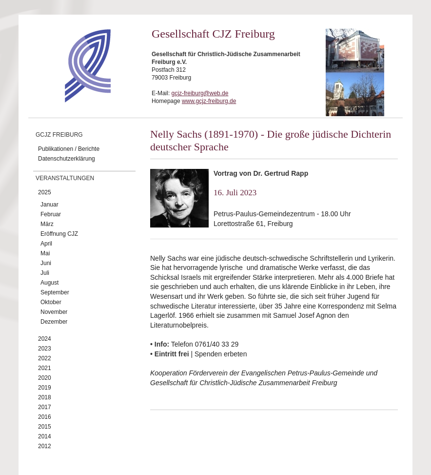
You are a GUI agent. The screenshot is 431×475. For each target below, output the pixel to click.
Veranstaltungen (65, 178)
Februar (50, 214)
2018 (44, 397)
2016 (44, 416)
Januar (49, 204)
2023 (44, 348)
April (46, 243)
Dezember (53, 321)
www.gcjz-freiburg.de (209, 101)
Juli (44, 272)
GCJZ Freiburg (59, 134)
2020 (44, 377)
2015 (44, 426)
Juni (45, 263)
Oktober (50, 302)
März (47, 224)
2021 (44, 368)
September (54, 292)
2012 (44, 446)
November (53, 312)
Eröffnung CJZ (59, 233)
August (49, 282)
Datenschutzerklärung (66, 158)
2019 (44, 387)
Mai (45, 253)
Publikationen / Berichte (68, 148)
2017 (44, 407)
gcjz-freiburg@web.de (200, 93)
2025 (44, 192)
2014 (44, 436)
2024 (44, 338)
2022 (44, 358)
